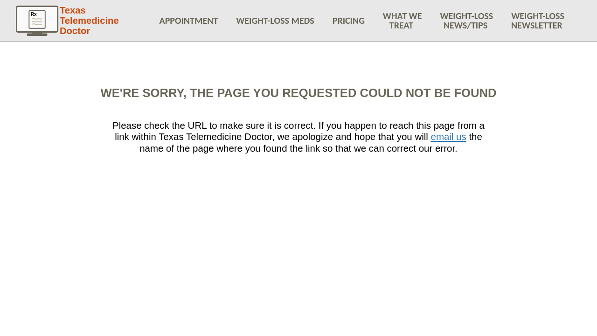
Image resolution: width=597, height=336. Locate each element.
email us (448, 136)
